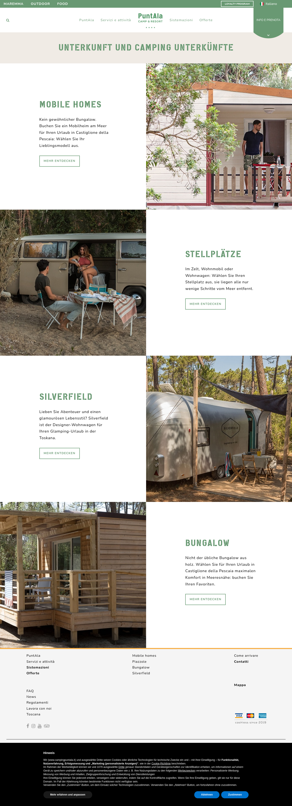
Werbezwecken (187, 770)
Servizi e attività (41, 661)
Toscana (33, 714)
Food (62, 3)
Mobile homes (144, 655)
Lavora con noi (39, 708)
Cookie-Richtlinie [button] (161, 763)
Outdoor (40, 3)
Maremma (14, 3)
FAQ (30, 691)
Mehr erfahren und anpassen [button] (67, 794)
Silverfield (141, 673)
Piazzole (139, 661)
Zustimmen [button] (235, 794)
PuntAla (34, 655)
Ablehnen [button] (207, 794)
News (31, 696)
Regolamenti (37, 702)
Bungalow (141, 667)
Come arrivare (246, 655)
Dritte (122, 767)
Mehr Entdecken (60, 161)
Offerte (206, 20)
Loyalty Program (237, 4)
